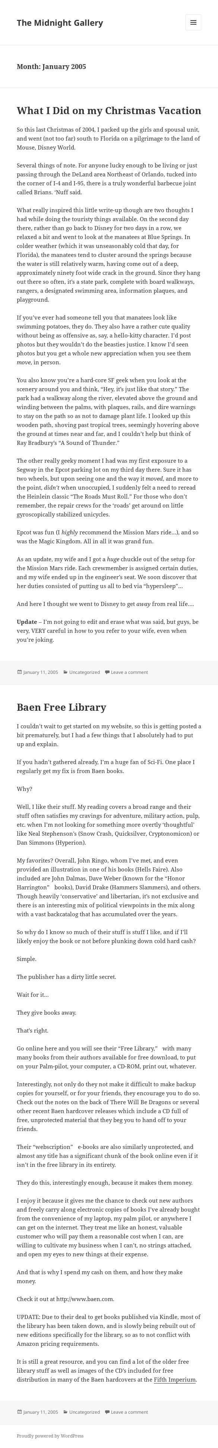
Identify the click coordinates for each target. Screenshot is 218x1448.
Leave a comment (129, 672)
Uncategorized (84, 672)
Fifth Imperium (175, 1379)
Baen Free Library (61, 707)
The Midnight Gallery (60, 22)
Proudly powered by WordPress (50, 1436)
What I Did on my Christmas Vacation (109, 110)
